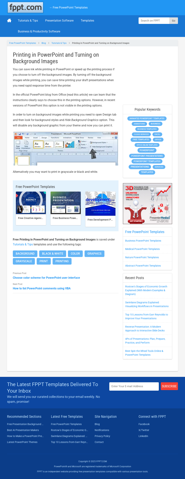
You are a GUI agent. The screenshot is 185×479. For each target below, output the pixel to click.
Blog (44, 43)
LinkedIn (143, 436)
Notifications (102, 430)
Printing (62, 261)
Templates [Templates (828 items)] (147, 172)
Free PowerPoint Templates (22, 43)
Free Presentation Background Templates (25, 424)
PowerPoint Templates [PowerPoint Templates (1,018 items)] (147, 161)
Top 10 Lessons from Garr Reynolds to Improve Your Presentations (69, 442)
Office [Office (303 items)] (158, 140)
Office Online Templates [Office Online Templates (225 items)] (147, 145)
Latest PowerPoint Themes (22, 442)
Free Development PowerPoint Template (111, 219)
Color (75, 253)
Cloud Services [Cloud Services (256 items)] (141, 134)
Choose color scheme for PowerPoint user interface (46, 277)
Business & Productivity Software (39, 31)
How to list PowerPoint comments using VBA (42, 288)
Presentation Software (59, 20)
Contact (99, 442)
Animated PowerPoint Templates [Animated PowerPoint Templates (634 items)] (147, 118)
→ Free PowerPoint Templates (68, 7)
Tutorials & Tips (28, 20)
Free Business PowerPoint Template (73, 218)
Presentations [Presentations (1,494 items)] (140, 166)
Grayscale (24, 261)
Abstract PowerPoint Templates (143, 265)
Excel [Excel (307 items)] (157, 134)
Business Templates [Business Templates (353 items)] (146, 129)
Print (44, 261)
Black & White (52, 253)
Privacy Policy (102, 436)
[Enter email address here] (134, 386)
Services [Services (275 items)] (159, 167)
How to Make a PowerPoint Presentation (25, 436)
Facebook (144, 424)
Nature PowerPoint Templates (142, 257)
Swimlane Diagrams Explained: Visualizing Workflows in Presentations (69, 436)
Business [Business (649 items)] (155, 123)
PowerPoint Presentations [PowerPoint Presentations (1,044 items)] (147, 156)
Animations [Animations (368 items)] (139, 124)
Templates (87, 20)
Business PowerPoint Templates (143, 240)
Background (25, 253)
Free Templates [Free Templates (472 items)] (141, 139)
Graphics (94, 253)
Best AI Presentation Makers (23, 430)
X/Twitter (144, 430)
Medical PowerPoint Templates (142, 249)
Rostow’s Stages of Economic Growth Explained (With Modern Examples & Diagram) (146, 290)
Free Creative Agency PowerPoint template (43, 218)
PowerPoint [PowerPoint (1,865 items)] (147, 150)
